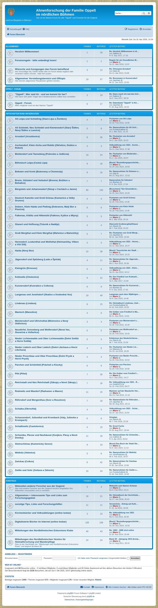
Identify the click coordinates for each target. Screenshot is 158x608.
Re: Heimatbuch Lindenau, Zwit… (124, 303)
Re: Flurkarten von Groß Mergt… (124, 233)
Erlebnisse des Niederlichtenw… (124, 338)
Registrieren (25, 554)
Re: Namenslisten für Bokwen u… (124, 171)
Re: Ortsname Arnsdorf (120, 69)
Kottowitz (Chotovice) (27, 277)
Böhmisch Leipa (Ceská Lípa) (31, 162)
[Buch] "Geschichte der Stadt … (124, 250)
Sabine (116, 53)
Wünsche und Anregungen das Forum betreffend (42, 69)
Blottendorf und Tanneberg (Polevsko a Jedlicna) (42, 154)
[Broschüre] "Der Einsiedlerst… (123, 189)
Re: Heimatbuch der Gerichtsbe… (124, 495)
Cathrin (116, 437)
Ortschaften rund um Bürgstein (22, 114)
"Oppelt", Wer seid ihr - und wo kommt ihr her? (41, 94)
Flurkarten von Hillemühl (120, 215)
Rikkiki (98, 580)
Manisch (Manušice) (26, 312)
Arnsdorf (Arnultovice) (27, 136)
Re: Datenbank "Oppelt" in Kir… (124, 103)
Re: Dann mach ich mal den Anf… (124, 94)
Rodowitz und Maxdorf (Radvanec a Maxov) (39, 391)
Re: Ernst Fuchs (116, 426)
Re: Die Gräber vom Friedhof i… (124, 373)
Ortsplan (113, 417)
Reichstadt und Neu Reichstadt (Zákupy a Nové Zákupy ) (46, 382)
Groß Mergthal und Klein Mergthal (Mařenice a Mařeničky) (46, 233)
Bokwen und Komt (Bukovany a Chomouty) (39, 171)
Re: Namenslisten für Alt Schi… (123, 127)
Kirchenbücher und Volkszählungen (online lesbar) (43, 513)
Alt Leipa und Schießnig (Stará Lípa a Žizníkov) (41, 119)
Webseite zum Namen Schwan (123, 486)
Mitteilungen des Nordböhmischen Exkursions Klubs (44, 530)
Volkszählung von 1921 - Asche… (124, 145)
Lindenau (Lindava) (25, 303)
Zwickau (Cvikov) (24, 461)
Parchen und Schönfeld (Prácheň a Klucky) (38, 364)
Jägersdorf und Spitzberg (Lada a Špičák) (38, 259)
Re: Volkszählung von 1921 (121, 513)
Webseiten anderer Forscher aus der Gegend (39, 486)
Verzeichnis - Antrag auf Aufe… (123, 504)
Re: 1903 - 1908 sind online (121, 530)
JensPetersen (119, 454)
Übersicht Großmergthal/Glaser (123, 224)
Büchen (116, 182)
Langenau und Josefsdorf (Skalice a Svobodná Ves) (43, 294)
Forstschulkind (119, 129)
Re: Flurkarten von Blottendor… (124, 154)
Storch (116, 226)
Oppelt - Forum (13, 89)
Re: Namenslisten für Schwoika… (124, 435)
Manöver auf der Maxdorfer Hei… (124, 391)
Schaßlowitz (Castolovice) (29, 426)
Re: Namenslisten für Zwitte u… (123, 470)
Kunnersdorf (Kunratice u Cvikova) (34, 285)
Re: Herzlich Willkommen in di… (124, 51)
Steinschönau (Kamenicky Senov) (33, 444)
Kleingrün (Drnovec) (26, 268)
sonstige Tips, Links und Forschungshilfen (38, 504)
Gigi (114, 173)
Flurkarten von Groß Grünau (122, 198)
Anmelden (10, 554)
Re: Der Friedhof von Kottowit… (124, 277)
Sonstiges (11, 481)
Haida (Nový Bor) (24, 250)
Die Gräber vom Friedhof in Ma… (124, 312)
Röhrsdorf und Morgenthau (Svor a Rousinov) (40, 400)
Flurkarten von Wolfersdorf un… (124, 329)
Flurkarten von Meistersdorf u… (123, 321)
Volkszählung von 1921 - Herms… (124, 241)
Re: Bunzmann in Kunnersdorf (123, 78)
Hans (115, 71)
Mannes (116, 349)
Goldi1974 (117, 384)
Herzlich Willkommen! (27, 51)
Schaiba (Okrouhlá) (25, 408)
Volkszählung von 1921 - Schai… (124, 408)
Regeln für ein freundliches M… (123, 60)
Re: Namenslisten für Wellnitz (122, 452)
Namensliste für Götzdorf (120, 180)
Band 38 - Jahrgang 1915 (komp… (124, 539)
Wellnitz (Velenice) (25, 452)
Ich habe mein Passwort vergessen (93, 558)
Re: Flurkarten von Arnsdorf (122, 136)
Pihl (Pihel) (21, 373)
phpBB (69, 593)
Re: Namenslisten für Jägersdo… (124, 259)
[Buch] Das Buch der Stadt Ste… (124, 444)
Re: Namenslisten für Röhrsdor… (124, 400)
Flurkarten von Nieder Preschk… (124, 356)
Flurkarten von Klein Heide (121, 206)
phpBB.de (90, 596)
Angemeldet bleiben (119, 558)
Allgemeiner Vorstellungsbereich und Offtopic (40, 78)
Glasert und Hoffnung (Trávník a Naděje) (37, 224)
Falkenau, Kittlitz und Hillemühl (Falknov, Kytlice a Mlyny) (46, 215)
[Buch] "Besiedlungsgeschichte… (124, 162)
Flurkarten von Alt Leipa (120, 119)
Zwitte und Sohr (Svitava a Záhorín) (34, 470)
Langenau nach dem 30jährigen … (125, 294)
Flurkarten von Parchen (120, 364)
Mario (115, 62)
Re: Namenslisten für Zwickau (123, 461)
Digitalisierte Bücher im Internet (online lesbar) (41, 521)
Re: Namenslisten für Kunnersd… (124, 285)
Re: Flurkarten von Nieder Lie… (123, 347)
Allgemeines (12, 46)
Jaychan (116, 80)
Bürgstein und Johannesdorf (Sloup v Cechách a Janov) (46, 189)
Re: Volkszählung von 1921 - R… (124, 382)
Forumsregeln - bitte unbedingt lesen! (36, 60)
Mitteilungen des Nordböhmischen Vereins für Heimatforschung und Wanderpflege (40, 540)
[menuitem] (25, 29)
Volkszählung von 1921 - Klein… (124, 268)
